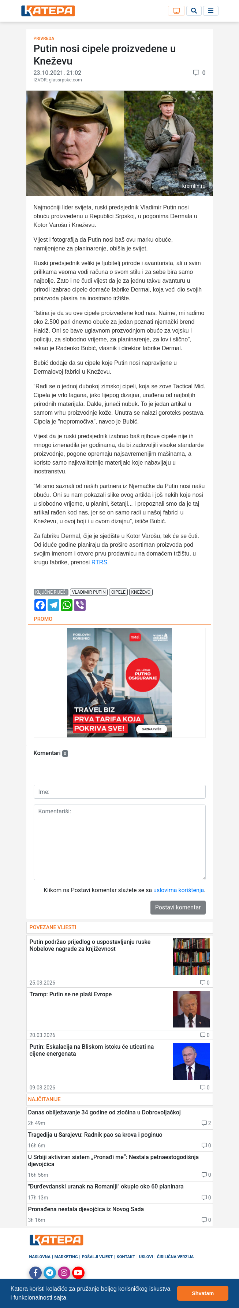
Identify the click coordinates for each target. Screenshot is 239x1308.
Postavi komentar (178, 907)
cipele (118, 592)
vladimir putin (89, 592)
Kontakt (126, 1256)
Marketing (66, 1256)
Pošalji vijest (97, 1256)
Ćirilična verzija (175, 1256)
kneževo (140, 592)
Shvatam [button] (203, 1293)
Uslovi (146, 1256)
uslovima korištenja (178, 890)
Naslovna (40, 1256)
